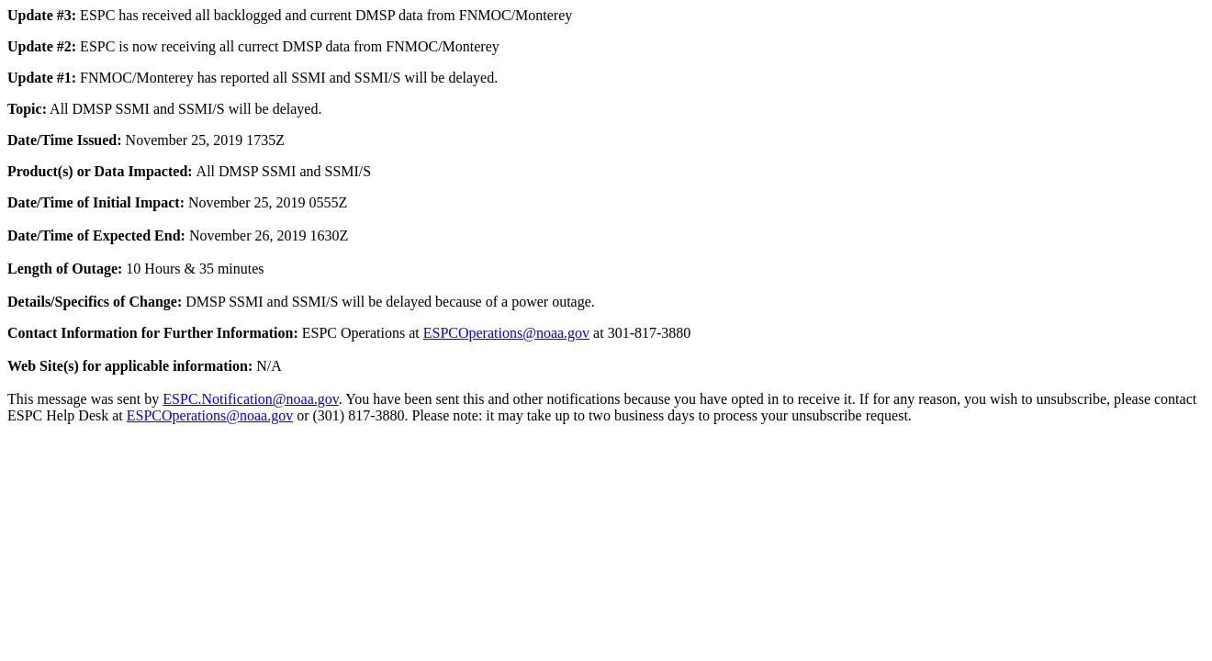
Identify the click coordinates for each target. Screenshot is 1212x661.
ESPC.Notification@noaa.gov (250, 399)
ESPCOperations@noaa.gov (506, 333)
